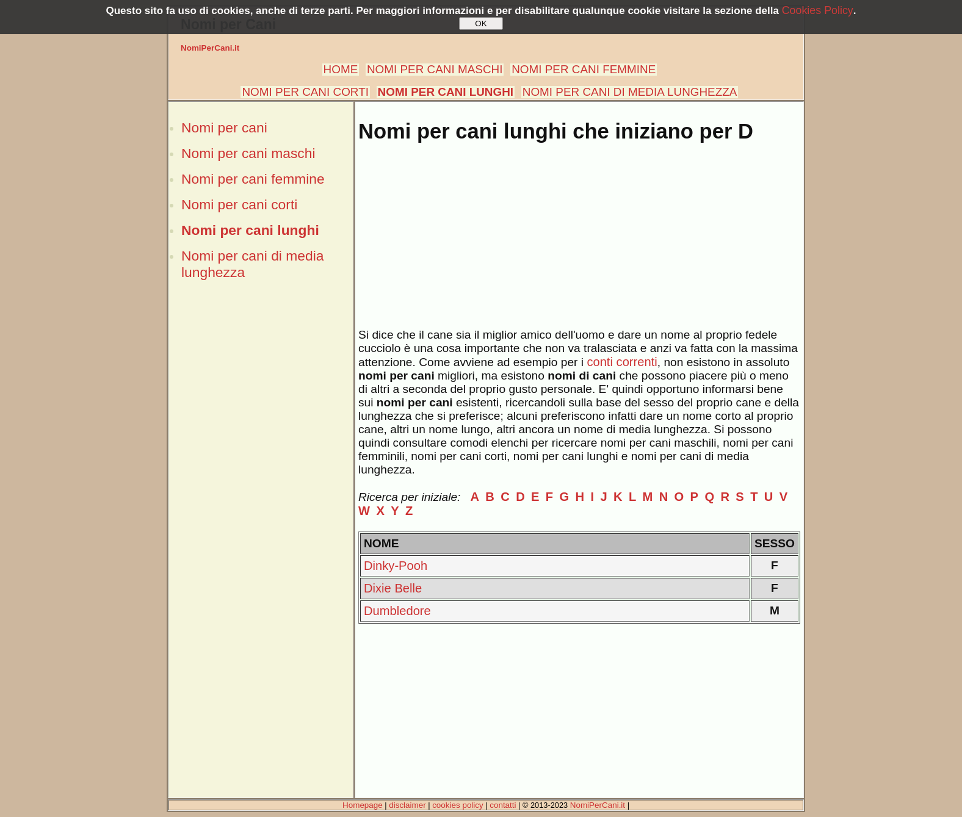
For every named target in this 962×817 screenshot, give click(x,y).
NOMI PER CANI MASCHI (435, 69)
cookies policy (457, 805)
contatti (503, 805)
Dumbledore (397, 610)
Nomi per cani (224, 127)
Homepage (362, 805)
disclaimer (407, 805)
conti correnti (622, 362)
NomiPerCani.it (210, 47)
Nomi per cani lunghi (250, 230)
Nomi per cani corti (239, 204)
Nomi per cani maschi (248, 153)
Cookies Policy (817, 10)
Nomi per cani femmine (253, 179)
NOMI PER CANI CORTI (305, 91)
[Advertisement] (260, 496)
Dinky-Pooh (395, 565)
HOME (341, 69)
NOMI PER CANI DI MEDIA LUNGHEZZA (630, 91)
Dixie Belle (393, 588)
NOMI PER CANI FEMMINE (584, 69)
